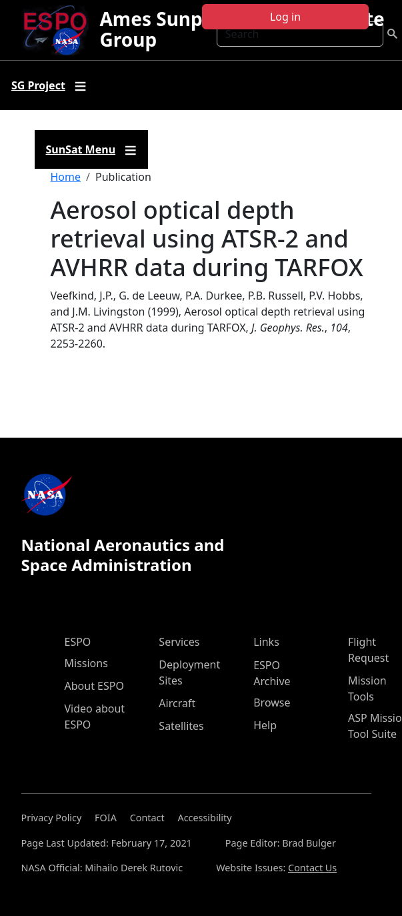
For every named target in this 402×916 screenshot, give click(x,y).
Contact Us (312, 867)
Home (66, 176)
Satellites (181, 726)
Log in (285, 16)
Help (265, 725)
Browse (271, 702)
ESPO (78, 641)
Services (179, 641)
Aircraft (177, 703)
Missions (86, 663)
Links (266, 641)
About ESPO (94, 685)
